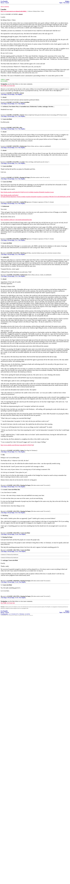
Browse (2, 2)
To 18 (16, 582)
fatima (22, 450)
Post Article (66, 2)
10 (1, 253)
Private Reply (11, 94)
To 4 (16, 486)
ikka (21, 127)
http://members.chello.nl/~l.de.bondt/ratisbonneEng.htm (16, 219)
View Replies (18, 94)
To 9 (16, 276)
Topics (61, 2)
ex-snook (22, 162)
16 (1, 550)
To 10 (16, 534)
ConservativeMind (24, 102)
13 (1, 485)
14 (1, 511)
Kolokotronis (23, 146)
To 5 (16, 240)
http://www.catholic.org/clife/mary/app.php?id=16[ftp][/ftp (17, 445)
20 (1, 596)
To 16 (16, 597)
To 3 (16, 147)
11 (1, 274)
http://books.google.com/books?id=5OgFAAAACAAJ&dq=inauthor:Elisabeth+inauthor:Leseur (27, 192)
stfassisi (22, 93)
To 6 (16, 512)
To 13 (16, 551)
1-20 (4, 85)
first (2, 85)
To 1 (16, 103)
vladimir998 (23, 202)
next (11, 85)
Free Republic (4, 1)
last (14, 85)
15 (1, 533)
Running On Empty (25, 177)
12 (1, 450)
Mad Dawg (23, 253)
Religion (67, 1)
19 (1, 580)
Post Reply (4, 94)
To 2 (16, 129)
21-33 (8, 85)
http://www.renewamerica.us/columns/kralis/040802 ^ (14, 11)
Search (7, 2)
